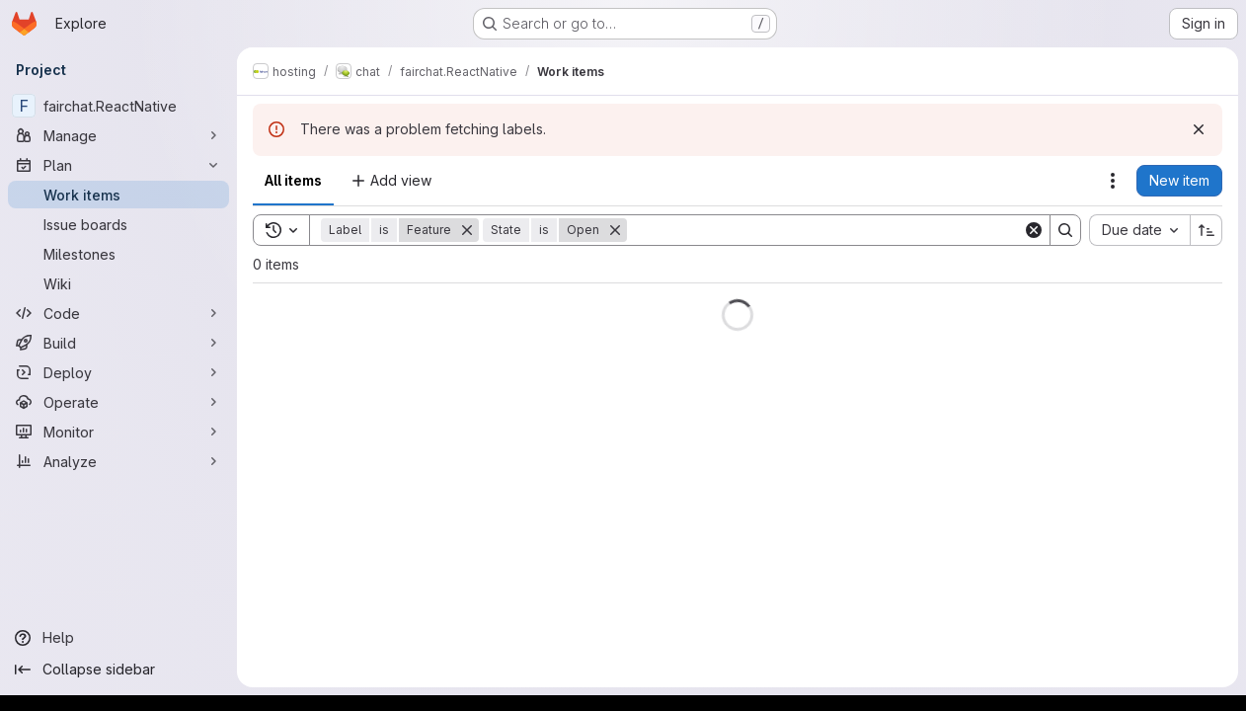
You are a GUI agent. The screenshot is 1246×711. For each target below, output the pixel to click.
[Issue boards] (118, 224)
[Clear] (1034, 230)
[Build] (118, 342)
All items (293, 180)
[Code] (118, 313)
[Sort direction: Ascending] (1206, 230)
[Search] (825, 230)
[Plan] (118, 165)
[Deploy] (118, 372)
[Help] (118, 638)
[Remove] (467, 230)
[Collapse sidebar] (118, 669)
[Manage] (118, 135)
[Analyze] (118, 461)
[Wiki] (118, 283)
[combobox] (1139, 230)
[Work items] (118, 194)
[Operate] (118, 402)
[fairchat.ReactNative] (118, 105)
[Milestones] (118, 254)
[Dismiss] (1198, 129)
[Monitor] (118, 431)
